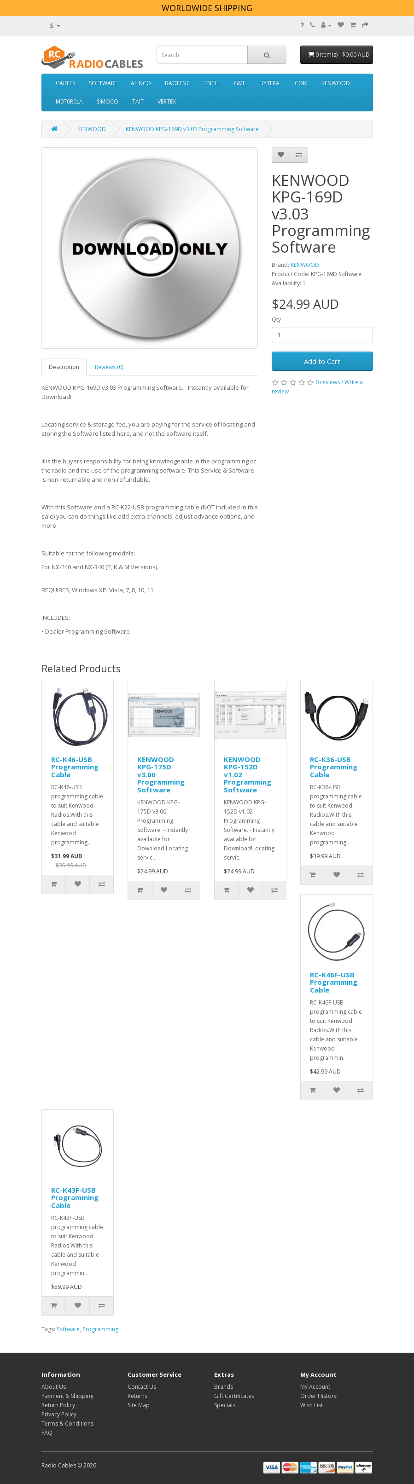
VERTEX (166, 101)
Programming (100, 1329)
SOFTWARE (103, 83)
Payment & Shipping (67, 1396)
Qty (276, 319)
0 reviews (327, 382)
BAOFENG (178, 83)
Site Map (139, 1405)
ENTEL (212, 83)
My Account (315, 1387)
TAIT (138, 101)
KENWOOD (335, 83)
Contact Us (142, 1387)
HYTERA (269, 83)
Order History (318, 1396)
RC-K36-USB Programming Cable (333, 767)
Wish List (311, 1405)
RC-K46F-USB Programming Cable (333, 982)
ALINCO (141, 83)
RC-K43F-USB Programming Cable (75, 1197)
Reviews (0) (109, 367)
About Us (53, 1387)
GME (239, 83)
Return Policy (58, 1405)
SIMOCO (107, 101)
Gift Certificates (234, 1396)
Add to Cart (322, 361)
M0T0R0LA (69, 101)
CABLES (65, 83)
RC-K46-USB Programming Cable (75, 767)
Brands (223, 1387)
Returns (137, 1396)
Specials (224, 1405)
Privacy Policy (58, 1414)
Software (68, 1329)
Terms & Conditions (67, 1423)
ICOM (300, 83)
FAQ (46, 1433)
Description (64, 367)
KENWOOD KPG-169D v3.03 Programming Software (192, 129)
